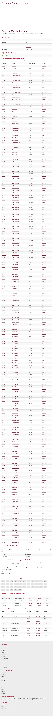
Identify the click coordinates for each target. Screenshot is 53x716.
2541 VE (3, 460)
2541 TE (3, 413)
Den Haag (28, 44)
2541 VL (3, 472)
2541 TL (3, 425)
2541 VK (3, 470)
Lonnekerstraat (15, 437)
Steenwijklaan (15, 334)
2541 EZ (3, 212)
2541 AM (3, 90)
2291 (16, 581)
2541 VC (3, 456)
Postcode (14, 2)
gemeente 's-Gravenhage (32, 562)
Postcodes (41, 3)
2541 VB (3, 453)
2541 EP (3, 195)
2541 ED (3, 173)
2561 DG (28, 635)
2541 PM (3, 300)
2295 (24, 581)
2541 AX (3, 109)
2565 (33, 586)
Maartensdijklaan (15, 451)
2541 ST (3, 391)
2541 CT (3, 152)
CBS (4, 575)
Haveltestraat (15, 370)
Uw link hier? (5, 55)
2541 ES (3, 200)
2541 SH (3, 379)
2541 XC (3, 501)
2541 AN (3, 92)
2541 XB (3, 499)
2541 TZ (3, 449)
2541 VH (3, 465)
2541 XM (3, 520)
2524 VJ (30, 598)
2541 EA (3, 166)
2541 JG (3, 291)
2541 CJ (3, 137)
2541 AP (3, 94)
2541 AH (3, 80)
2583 (20, 589)
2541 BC (3, 118)
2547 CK (28, 623)
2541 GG (3, 226)
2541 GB (3, 216)
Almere (2, 684)
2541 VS (3, 484)
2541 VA (3, 451)
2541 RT (3, 358)
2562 (20, 586)
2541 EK (3, 185)
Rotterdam (3, 674)
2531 (7, 584)
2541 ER (3, 197)
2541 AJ (3, 82)
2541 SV (3, 394)
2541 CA (3, 123)
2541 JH (3, 293)
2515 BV (30, 603)
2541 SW (3, 396)
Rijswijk (38, 600)
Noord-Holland (4, 660)
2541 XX (3, 539)
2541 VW (3, 492)
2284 (3, 581)
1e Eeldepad (14, 291)
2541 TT (3, 439)
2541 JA (3, 279)
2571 (41, 586)
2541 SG (3, 377)
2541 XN (3, 523)
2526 (3, 584)
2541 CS (3, 149)
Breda (2, 689)
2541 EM (3, 190)
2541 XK (3, 516)
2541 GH (3, 228)
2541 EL (3, 188)
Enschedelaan (15, 133)
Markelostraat (15, 499)
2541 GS (3, 247)
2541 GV (3, 252)
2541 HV (3, 271)
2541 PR (3, 307)
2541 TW (3, 444)
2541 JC (3, 283)
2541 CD (3, 130)
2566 (37, 586)
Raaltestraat (14, 70)
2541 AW (3, 106)
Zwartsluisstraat (15, 152)
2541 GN (3, 240)
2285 (7, 581)
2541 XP (3, 525)
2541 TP (3, 432)
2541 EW (3, 207)
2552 (12, 586)
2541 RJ (3, 338)
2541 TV (3, 441)
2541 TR (3, 434)
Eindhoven (3, 680)
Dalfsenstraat (15, 482)
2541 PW (3, 317)
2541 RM (3, 346)
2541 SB (3, 370)
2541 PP (3, 305)
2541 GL (3, 235)
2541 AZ (3, 111)
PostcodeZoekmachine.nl (14, 711)
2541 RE (3, 331)
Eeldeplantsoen (15, 279)
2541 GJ (3, 231)
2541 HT (3, 269)
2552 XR (28, 633)
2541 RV (3, 360)
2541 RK (3, 341)
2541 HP (3, 262)
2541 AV (3, 104)
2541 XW (3, 537)
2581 (12, 589)
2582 (16, 589)
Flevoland (3, 648)
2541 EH (3, 181)
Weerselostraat (15, 475)
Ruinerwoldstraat (15, 303)
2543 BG (28, 625)
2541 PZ (3, 322)
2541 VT (3, 487)
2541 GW (4, 255)
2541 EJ (3, 183)
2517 (28, 581)
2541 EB (3, 169)
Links (2, 706)
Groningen (3, 654)
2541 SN (3, 384)
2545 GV (28, 618)
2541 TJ (3, 420)
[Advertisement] (26, 19)
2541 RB (3, 324)
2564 (28, 586)
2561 (16, 586)
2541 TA (3, 403)
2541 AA (3, 66)
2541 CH (3, 135)
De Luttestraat (15, 477)
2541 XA (3, 496)
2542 (24, 584)
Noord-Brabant (4, 658)
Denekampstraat (15, 441)
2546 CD (28, 614)
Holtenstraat (14, 106)
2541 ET (3, 202)
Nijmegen (3, 693)
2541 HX (3, 276)
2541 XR (3, 528)
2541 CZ (3, 161)
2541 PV (3, 315)
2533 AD (28, 616)
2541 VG (3, 463)
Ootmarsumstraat (15, 130)
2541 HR (3, 264)
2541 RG (3, 334)
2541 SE (3, 374)
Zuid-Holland (28, 47)
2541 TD (3, 410)
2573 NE (28, 628)
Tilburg (2, 685)
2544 (33, 584)
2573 (3, 589)
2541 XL (3, 518)
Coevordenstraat (15, 384)
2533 (16, 584)
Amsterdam (3, 672)
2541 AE (3, 75)
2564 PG (28, 630)
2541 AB (3, 68)
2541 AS (3, 99)
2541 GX (3, 257)
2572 (45, 586)
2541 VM (3, 475)
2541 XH (3, 511)
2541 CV (3, 154)
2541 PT (3, 312)
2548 (3, 586)
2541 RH (3, 336)
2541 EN (3, 192)
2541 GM (3, 238)
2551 (7, 586)
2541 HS (3, 267)
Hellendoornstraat (16, 97)
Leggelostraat (15, 262)
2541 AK (3, 85)
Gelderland (3, 652)
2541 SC (3, 372)
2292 (20, 581)
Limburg (3, 656)
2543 (28, 584)
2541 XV (3, 535)
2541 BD (3, 121)
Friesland (3, 650)
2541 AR (3, 97)
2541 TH (3, 417)
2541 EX (3, 209)
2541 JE (3, 288)
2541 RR (3, 353)
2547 (45, 584)
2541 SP (3, 386)
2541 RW (3, 362)
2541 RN (3, 348)
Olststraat (14, 66)
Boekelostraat (15, 149)
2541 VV (3, 489)
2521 (37, 581)
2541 (20, 584)
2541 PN (3, 303)
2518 (33, 581)
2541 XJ (3, 513)
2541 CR (3, 147)
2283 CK (30, 600)
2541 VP (3, 480)
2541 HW (3, 274)
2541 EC (3, 171)
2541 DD (3, 164)
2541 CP (3, 145)
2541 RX (3, 365)
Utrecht (2, 663)
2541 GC (3, 219)
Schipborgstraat (15, 298)
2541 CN (3, 142)
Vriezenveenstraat (16, 123)
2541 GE (3, 224)
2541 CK (3, 140)
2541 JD (3, 286)
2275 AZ (30, 605)
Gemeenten (49, 3)
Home (34, 3)
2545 (37, 584)
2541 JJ (3, 295)
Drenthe (3, 646)
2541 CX (3, 159)
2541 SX (3, 398)
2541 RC (3, 326)
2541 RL (3, 343)
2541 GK (3, 233)
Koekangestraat (15, 312)
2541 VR (3, 482)
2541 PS (3, 310)
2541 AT (3, 101)
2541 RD (3, 329)
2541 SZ (3, 401)
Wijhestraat (14, 113)
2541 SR (3, 389)
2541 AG (3, 78)
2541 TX (3, 446)
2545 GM (28, 621)
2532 (12, 584)
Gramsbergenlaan (16, 75)
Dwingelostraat (15, 324)
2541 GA (3, 214)
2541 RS (3, 355)
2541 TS (3, 437)
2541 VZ (3, 494)
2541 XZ (3, 542)
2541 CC (3, 128)
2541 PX (3, 319)
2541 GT (3, 250)
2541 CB (3, 125)
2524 (41, 581)
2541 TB (3, 405)
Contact (3, 704)
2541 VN (3, 477)
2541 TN (3, 429)
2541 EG (3, 178)
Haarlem (3, 691)
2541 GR (3, 245)
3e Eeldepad (14, 295)
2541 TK (3, 422)
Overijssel (3, 662)
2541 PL (3, 298)
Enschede (3, 687)
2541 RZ (3, 367)
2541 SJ (3, 382)
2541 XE (3, 506)
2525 (45, 581)
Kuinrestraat (14, 487)
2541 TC (3, 408)
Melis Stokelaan (15, 161)
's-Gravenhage (29, 49)
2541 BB (3, 116)
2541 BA (3, 113)
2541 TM (3, 427)
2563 (24, 586)
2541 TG (3, 415)
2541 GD (3, 221)
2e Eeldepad (14, 293)
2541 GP (3, 243)
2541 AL (3, 87)
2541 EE (3, 176)
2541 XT (3, 532)
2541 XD (3, 504)
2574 (7, 589)
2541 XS (3, 530)
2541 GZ (3, 259)
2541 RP (3, 350)
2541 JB (3, 281)
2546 (41, 584)
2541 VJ (3, 468)
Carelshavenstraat (16, 142)
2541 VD (3, 458)
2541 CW (3, 157)
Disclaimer (3, 708)
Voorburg (39, 605)
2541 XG (3, 508)
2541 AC (3, 70)
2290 (12, 581)
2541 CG (3, 133)
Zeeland (3, 665)
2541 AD (3, 73)
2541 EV (3, 204)
